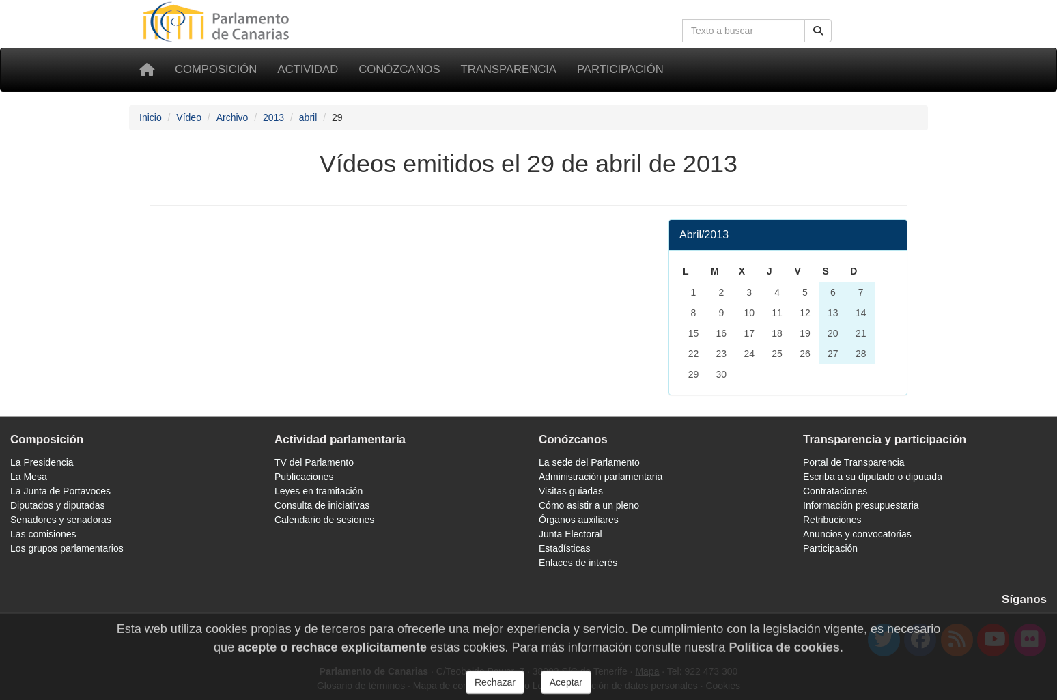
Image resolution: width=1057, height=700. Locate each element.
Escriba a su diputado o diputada (872, 476)
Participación (620, 69)
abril (308, 117)
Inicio (150, 117)
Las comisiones (43, 534)
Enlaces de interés (578, 562)
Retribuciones (832, 519)
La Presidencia (42, 462)
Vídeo (188, 117)
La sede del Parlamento (589, 462)
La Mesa (28, 476)
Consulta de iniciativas (321, 505)
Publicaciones (303, 476)
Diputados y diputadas (57, 505)
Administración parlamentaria (600, 476)
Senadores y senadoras (60, 519)
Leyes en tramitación (318, 491)
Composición (216, 69)
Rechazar (495, 687)
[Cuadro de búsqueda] (743, 30)
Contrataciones (835, 491)
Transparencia (508, 69)
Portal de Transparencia (854, 462)
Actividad (307, 69)
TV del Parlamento (314, 462)
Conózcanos (399, 69)
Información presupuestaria (861, 505)
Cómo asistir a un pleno (589, 505)
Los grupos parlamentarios (67, 548)
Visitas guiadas (571, 491)
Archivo (232, 117)
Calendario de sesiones (324, 519)
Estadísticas (564, 548)
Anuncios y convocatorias (857, 534)
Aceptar (566, 687)
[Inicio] (147, 69)
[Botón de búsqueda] (818, 30)
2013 (273, 117)
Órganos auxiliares (579, 519)
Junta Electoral (570, 534)
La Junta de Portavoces (60, 491)
